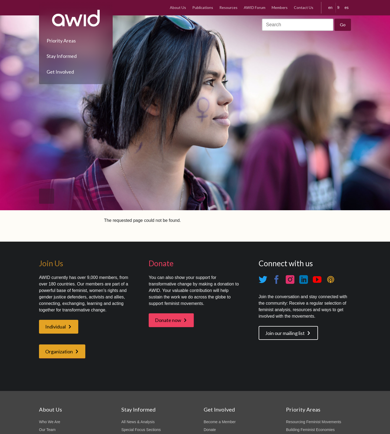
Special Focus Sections (141, 430)
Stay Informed (62, 56)
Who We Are (49, 422)
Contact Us (303, 7)
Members (280, 7)
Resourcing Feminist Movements (313, 422)
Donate (210, 430)
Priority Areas (61, 41)
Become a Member (220, 422)
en (330, 7)
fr (338, 7)
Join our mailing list (285, 333)
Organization (59, 351)
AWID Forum (254, 7)
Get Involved (60, 72)
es (346, 7)
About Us (178, 7)
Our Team (47, 430)
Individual (55, 327)
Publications (202, 7)
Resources (228, 7)
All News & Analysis (138, 422)
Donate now (168, 320)
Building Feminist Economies (310, 430)
